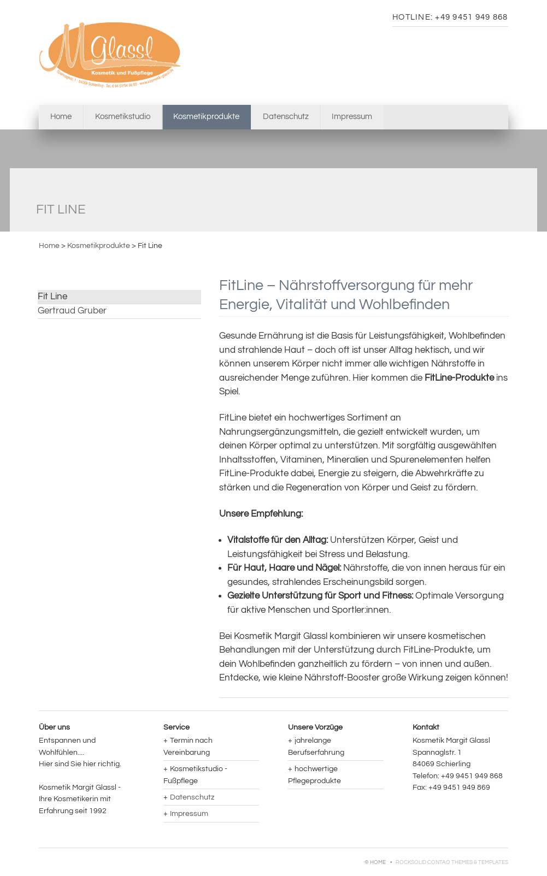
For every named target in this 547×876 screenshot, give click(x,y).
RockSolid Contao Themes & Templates (452, 862)
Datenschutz (286, 117)
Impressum (352, 117)
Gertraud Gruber (72, 311)
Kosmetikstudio (122, 117)
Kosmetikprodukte (98, 245)
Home (61, 117)
